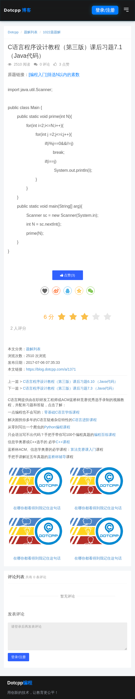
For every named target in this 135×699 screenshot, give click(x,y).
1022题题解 (52, 32)
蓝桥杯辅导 (57, 457)
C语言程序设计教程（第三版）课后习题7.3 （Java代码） (69, 388)
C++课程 (63, 442)
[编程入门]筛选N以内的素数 (54, 74)
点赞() (67, 275)
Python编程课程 (57, 427)
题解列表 (30, 32)
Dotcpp (17, 10)
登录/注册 (105, 10)
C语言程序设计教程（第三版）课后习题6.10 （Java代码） (70, 381)
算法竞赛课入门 (83, 449)
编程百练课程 (105, 435)
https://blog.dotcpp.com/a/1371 (51, 369)
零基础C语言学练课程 (62, 412)
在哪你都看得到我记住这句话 (37, 508)
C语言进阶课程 (84, 420)
